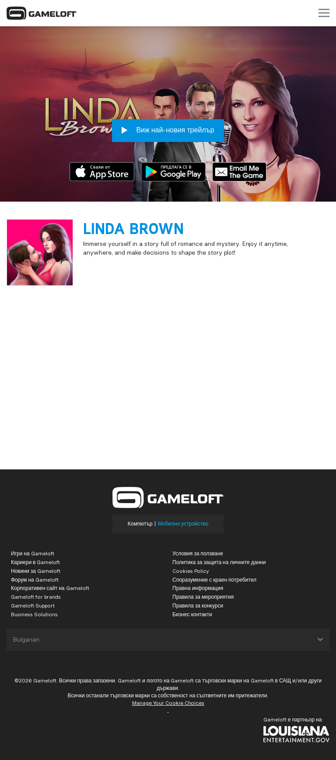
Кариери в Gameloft (35, 562)
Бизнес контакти (192, 614)
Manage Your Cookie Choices (168, 703)
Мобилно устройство (183, 523)
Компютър (140, 523)
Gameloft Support (33, 605)
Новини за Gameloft (35, 571)
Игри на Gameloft (32, 553)
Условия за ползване (197, 553)
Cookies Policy (190, 571)
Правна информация (197, 588)
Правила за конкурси (197, 605)
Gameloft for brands (36, 596)
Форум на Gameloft (35, 579)
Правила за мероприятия (203, 596)
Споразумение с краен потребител (214, 579)
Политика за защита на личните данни (219, 562)
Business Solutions (34, 614)
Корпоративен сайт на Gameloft (50, 588)
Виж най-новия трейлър (168, 130)
